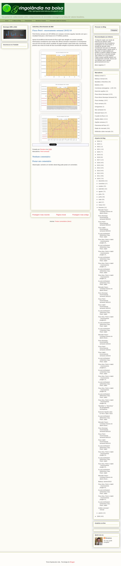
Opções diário (99, 119)
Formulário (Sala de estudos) (58, 20)
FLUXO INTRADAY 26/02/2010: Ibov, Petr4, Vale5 (104, 235)
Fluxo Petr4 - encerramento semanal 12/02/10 (104, 348)
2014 (98, 168)
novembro (102, 183)
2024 (98, 141)
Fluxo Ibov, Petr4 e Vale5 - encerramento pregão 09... (105, 389)
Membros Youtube (41, 20)
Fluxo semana (99, 103)
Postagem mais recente (41, 215)
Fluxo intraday (99, 100)
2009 (98, 516)
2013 (98, 170)
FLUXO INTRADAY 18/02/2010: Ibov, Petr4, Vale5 (104, 324)
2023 (98, 144)
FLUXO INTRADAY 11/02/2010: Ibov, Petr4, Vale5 (104, 372)
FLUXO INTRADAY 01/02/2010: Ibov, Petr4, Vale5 (104, 503)
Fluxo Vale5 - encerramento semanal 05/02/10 (104, 441)
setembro (102, 189)
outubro (101, 186)
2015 (98, 165)
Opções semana (100, 122)
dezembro (102, 181)
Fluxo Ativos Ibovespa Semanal (104, 97)
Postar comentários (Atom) (63, 221)
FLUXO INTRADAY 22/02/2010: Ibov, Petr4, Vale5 (104, 282)
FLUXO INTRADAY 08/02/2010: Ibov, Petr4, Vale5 (104, 417)
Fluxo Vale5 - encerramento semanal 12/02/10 (104, 354)
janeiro (101, 513)
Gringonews (98, 106)
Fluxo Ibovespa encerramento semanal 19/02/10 (104, 294)
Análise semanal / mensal (103, 508)
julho (100, 194)
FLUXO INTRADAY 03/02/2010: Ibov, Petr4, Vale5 (104, 471)
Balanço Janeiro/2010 (104, 481)
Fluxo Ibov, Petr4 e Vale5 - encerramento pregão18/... (105, 318)
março (101, 205)
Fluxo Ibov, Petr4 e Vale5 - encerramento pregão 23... (105, 265)
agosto (101, 191)
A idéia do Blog (16, 20)
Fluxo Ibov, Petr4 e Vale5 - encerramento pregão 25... (105, 241)
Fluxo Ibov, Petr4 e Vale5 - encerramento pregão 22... (105, 276)
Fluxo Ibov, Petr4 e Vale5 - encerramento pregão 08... (105, 401)
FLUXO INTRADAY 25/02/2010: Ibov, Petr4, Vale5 (104, 247)
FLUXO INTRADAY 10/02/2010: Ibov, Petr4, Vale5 (104, 383)
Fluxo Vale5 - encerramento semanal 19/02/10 (104, 306)
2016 (98, 162)
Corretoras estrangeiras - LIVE (104, 88)
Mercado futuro (99, 113)
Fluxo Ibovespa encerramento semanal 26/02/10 (104, 217)
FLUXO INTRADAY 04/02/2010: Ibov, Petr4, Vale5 (104, 459)
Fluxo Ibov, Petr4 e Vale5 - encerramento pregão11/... (105, 366)
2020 (98, 152)
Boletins (97, 85)
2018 (98, 157)
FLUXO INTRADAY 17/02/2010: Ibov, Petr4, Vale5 (104, 330)
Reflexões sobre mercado (102, 131)
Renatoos (109, 538)
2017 (98, 160)
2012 (98, 173)
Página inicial (61, 215)
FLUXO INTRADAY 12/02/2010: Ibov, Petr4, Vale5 (104, 360)
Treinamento (28, 20)
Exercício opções (100, 91)
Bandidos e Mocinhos (101, 82)
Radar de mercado (100, 128)
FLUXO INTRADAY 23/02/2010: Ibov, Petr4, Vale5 (104, 271)
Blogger (72, 562)
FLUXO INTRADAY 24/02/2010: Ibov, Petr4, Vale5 (104, 259)
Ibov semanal (99, 110)
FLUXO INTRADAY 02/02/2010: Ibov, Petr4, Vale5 (104, 491)
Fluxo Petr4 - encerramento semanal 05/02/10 (104, 435)
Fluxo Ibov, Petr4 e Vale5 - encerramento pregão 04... (105, 453)
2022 (98, 146)
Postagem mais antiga (80, 215)
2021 (98, 149)
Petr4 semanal (44, 151)
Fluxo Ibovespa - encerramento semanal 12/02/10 (104, 342)
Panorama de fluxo (100, 125)
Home (6, 20)
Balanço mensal (100, 79)
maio (100, 199)
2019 (98, 154)
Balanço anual (99, 75)
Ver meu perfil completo (108, 541)
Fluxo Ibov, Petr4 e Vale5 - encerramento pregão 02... (105, 485)
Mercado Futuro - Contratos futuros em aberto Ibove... (105, 211)
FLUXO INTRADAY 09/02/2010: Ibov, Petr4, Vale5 (104, 395)
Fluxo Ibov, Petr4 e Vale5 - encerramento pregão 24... (105, 253)
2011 (98, 176)
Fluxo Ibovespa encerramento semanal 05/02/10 (104, 429)
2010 (98, 178)
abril (100, 202)
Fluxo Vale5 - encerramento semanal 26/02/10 (104, 229)
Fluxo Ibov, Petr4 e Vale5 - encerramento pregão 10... (105, 377)
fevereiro (101, 207)
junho (100, 197)
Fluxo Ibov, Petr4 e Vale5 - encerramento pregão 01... (105, 497)
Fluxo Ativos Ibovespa (101, 94)
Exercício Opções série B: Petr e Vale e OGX (105, 412)
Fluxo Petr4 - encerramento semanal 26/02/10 (104, 223)
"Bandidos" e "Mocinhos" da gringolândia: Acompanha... (105, 407)
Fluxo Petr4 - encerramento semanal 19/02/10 (104, 300)
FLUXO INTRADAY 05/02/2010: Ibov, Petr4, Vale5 (104, 447)
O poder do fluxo (100, 116)
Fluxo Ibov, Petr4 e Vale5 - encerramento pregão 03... (105, 465)
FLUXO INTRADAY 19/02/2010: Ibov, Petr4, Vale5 (104, 312)
